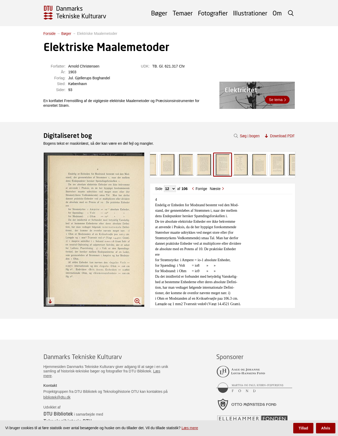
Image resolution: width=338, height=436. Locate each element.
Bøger (159, 13)
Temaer (183, 13)
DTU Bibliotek (58, 414)
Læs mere (189, 428)
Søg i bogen (250, 136)
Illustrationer (250, 13)
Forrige (201, 189)
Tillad (303, 428)
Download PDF (282, 136)
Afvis (325, 428)
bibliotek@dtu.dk (57, 397)
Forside (49, 33)
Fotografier (213, 13)
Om (277, 13)
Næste (215, 189)
